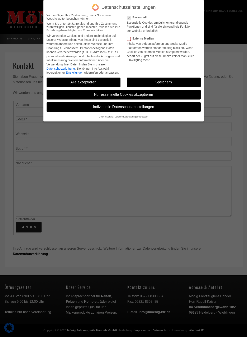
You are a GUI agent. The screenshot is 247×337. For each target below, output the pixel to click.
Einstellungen (74, 70)
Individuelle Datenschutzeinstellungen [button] (123, 104)
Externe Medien (142, 36)
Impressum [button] (142, 114)
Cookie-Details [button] (106, 114)
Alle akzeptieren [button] (83, 80)
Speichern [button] (163, 80)
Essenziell (138, 15)
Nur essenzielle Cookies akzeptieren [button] (123, 92)
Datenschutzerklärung (61, 66)
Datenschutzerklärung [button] (125, 114)
